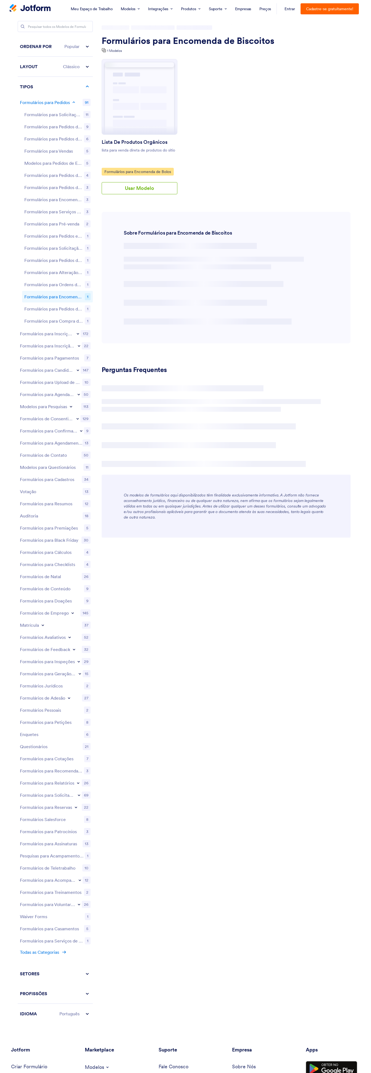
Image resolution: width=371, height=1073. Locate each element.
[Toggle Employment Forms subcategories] (72, 394)
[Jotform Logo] (30, 8)
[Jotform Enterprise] (31, 881)
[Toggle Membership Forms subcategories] (69, 479)
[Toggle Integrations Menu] (101, 883)
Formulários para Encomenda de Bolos (137, 171)
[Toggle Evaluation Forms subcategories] (69, 418)
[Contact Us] (173, 848)
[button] (55, 46)
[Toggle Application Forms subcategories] (78, 151)
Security (106, 1063)
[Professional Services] (183, 916)
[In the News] (242, 881)
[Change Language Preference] (334, 1036)
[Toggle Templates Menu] (97, 848)
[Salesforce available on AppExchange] (331, 887)
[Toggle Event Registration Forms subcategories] (79, 126)
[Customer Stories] (255, 927)
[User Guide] (177, 859)
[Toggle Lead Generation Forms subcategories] (80, 454)
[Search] (23, 26)
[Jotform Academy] (179, 882)
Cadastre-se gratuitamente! (329, 8)
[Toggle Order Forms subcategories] (74, 102)
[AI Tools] (31, 940)
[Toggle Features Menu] (24, 917)
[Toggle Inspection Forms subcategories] (78, 442)
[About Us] (244, 848)
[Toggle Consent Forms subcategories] (77, 199)
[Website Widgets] (106, 894)
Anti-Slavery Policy (200, 1063)
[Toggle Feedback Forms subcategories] (74, 430)
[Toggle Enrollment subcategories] (43, 406)
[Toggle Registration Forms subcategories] (78, 114)
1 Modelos (114, 51)
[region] (55, 420)
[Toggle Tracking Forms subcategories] (80, 661)
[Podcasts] (168, 904)
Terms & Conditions (31, 1063)
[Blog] (237, 916)
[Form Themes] (111, 860)
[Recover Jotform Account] (187, 955)
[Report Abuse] (178, 927)
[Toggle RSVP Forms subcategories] (81, 211)
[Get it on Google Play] (331, 850)
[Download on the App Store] (331, 868)
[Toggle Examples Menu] (24, 893)
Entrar (290, 8)
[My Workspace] (38, 859)
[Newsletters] (245, 892)
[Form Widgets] (94, 871)
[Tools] (25, 929)
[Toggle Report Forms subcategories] (78, 564)
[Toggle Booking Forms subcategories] (78, 175)
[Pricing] (19, 870)
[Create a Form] (29, 848)
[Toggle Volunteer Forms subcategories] (79, 685)
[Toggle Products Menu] (24, 905)
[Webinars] (169, 893)
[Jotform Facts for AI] (259, 859)
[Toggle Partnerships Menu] (245, 904)
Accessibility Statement (148, 1063)
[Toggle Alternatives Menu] (27, 952)
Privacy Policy (74, 1063)
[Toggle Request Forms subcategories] (79, 576)
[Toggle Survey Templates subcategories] (71, 187)
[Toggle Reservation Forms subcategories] (76, 588)
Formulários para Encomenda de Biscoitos (188, 40)
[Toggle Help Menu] (168, 871)
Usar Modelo (139, 188)
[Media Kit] (242, 870)
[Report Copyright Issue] (193, 941)
